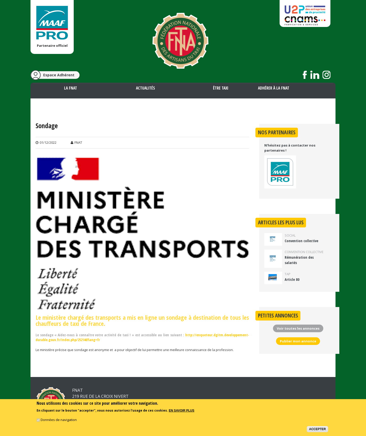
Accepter (317, 429)
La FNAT (70, 88)
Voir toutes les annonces (298, 328)
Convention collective (301, 240)
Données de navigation (59, 419)
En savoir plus (181, 410)
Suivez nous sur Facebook (305, 75)
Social (290, 235)
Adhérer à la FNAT (273, 88)
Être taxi (220, 88)
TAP (288, 274)
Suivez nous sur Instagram (326, 75)
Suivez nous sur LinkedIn (314, 75)
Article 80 (292, 279)
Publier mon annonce (298, 341)
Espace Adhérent (58, 74)
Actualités (145, 88)
